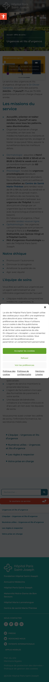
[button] (45, 307)
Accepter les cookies (24, 351)
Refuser (24, 358)
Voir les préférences (24, 365)
